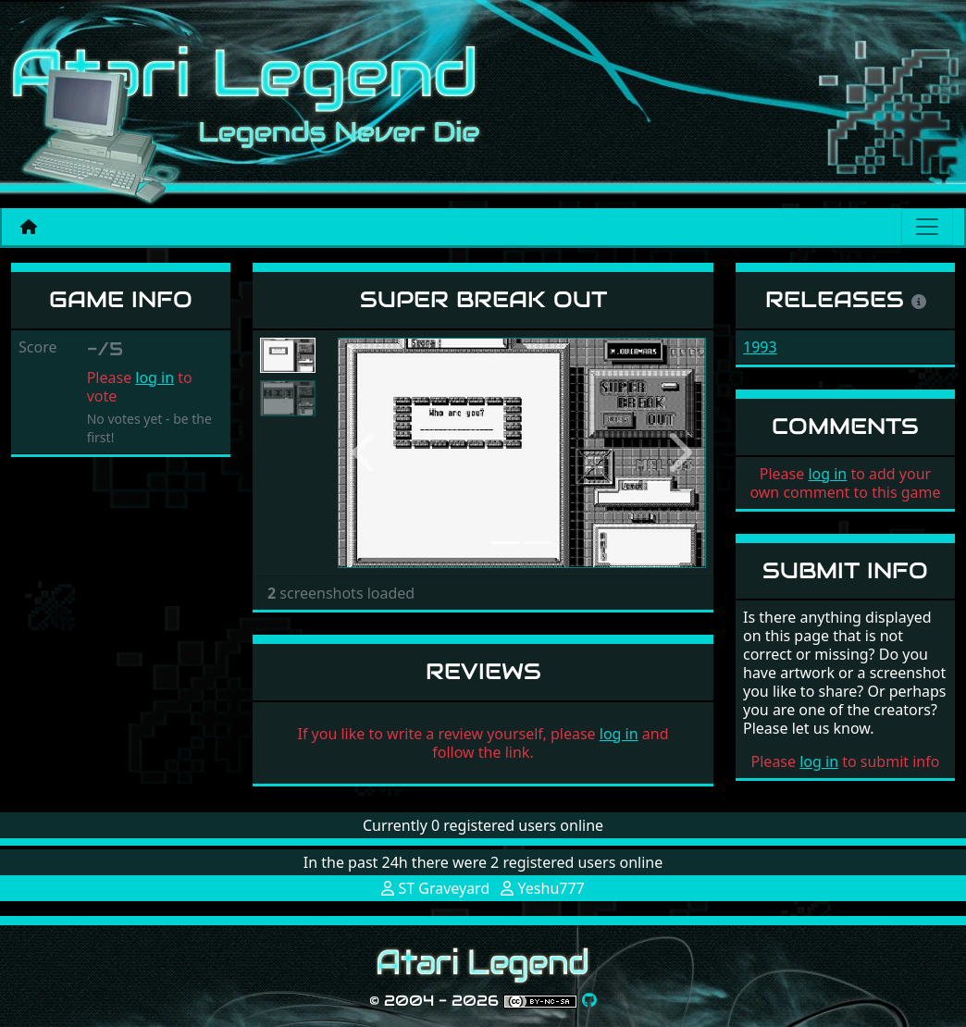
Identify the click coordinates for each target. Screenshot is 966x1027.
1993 (760, 347)
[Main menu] (927, 226)
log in (154, 377)
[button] (365, 453)
